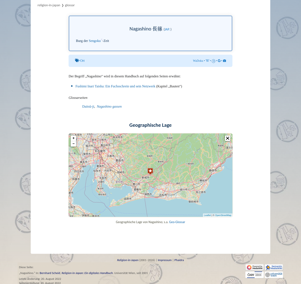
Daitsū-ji (88, 106)
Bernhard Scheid (50, 273)
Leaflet (207, 215)
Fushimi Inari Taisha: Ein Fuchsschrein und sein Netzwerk (115, 86)
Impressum (165, 260)
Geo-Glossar (177, 222)
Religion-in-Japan (49, 5)
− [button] (73, 143)
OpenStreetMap (223, 215)
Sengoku (95, 41)
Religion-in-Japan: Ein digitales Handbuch (87, 273)
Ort (82, 61)
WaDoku (198, 60)
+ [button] (73, 138)
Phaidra (179, 260)
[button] (227, 138)
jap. (167, 29)
